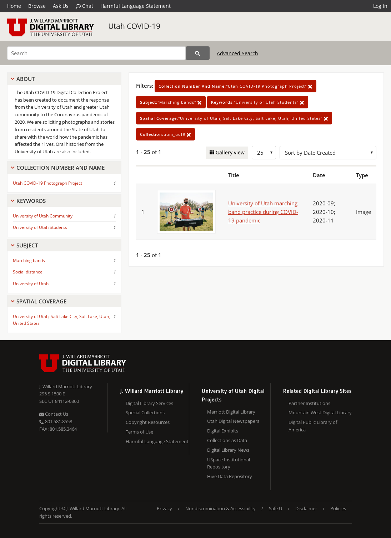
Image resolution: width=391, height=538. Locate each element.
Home (14, 5)
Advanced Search (237, 53)
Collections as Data (227, 440)
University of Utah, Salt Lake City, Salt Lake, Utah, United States (61, 319)
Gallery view (229, 152)
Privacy (164, 508)
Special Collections (145, 412)
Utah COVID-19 (134, 26)
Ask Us (61, 5)
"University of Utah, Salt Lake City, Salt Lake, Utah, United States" (234, 118)
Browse (37, 5)
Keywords (31, 200)
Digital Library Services (149, 403)
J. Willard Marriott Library (65, 386)
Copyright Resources (148, 422)
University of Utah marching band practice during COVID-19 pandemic (263, 212)
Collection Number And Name (60, 167)
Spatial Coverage (41, 301)
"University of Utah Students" (257, 102)
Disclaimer (306, 508)
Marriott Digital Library (231, 412)
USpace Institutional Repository (228, 463)
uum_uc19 (165, 134)
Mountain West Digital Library (320, 412)
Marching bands (29, 260)
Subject (27, 245)
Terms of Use (139, 432)
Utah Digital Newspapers (233, 421)
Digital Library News (228, 450)
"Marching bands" (171, 102)
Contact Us (53, 414)
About (25, 78)
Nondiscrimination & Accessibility (220, 508)
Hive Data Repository (229, 476)
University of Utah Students (40, 227)
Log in (380, 5)
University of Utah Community (42, 216)
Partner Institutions (309, 403)
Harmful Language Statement (135, 5)
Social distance (27, 272)
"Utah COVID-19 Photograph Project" (235, 86)
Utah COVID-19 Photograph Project (47, 183)
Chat (84, 6)
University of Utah (31, 284)
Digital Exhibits (222, 430)
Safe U (275, 508)
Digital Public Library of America (313, 426)
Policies (338, 508)
